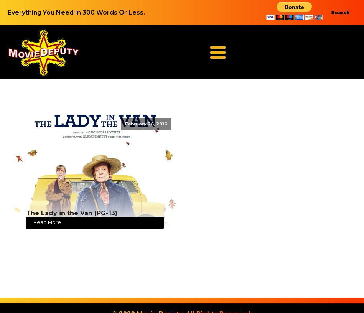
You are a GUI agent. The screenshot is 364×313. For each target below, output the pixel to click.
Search (340, 12)
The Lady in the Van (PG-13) (71, 213)
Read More (47, 222)
